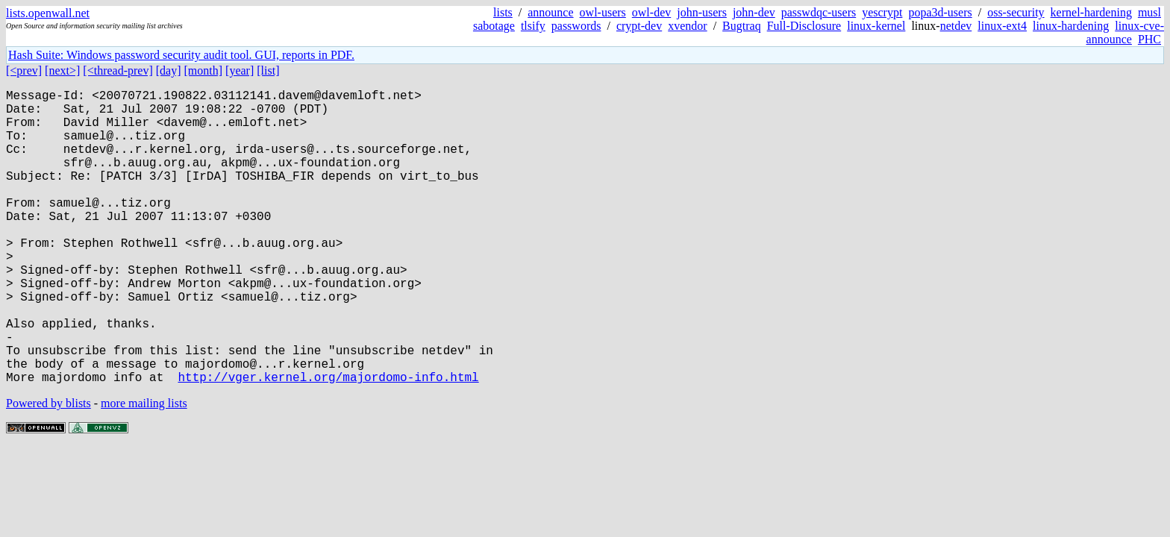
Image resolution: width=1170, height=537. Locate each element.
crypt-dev (639, 25)
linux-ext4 (1002, 25)
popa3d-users (940, 12)
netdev (956, 25)
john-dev (754, 12)
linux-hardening (1071, 25)
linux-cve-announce (1125, 32)
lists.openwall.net (48, 13)
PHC (1149, 39)
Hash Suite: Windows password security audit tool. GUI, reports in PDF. (181, 54)
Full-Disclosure (804, 25)
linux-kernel (876, 25)
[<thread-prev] (117, 70)
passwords (576, 25)
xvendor (687, 25)
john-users (702, 12)
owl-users (603, 12)
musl (1149, 12)
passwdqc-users (818, 12)
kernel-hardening (1091, 12)
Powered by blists (48, 468)
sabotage (494, 25)
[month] (203, 70)
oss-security (1015, 12)
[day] (168, 70)
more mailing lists (144, 468)
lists (503, 12)
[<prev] (24, 70)
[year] (239, 70)
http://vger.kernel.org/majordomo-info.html (328, 442)
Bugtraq (741, 25)
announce (550, 12)
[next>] (62, 70)
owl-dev (651, 12)
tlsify (533, 25)
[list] (268, 70)
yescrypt (882, 12)
